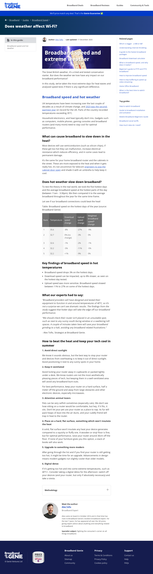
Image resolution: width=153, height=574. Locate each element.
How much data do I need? (130, 125)
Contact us (129, 555)
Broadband (14, 20)
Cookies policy (100, 563)
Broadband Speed (40, 20)
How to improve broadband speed (133, 75)
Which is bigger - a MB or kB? (131, 44)
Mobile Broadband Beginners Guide (133, 117)
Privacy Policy (100, 559)
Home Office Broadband (129, 86)
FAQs (126, 563)
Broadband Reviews (99, 5)
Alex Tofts (59, 39)
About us (69, 555)
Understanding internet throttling (132, 48)
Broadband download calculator (132, 58)
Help (126, 559)
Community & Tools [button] (139, 5)
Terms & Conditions (103, 555)
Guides (120, 5)
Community (70, 563)
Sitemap (68, 559)
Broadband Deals (75, 5)
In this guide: (17, 40)
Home (6, 20)
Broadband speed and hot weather (17, 47)
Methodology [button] (51, 490)
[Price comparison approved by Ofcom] (38, 557)
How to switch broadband (129, 106)
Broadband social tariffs (129, 121)
